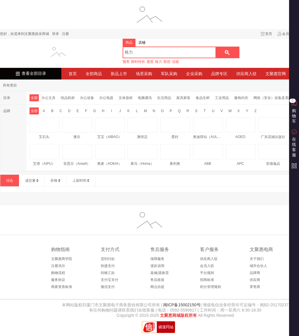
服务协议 (58, 280)
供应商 (255, 280)
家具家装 (183, 98)
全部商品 (94, 73)
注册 (65, 34)
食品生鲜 (203, 98)
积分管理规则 (210, 287)
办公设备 (87, 98)
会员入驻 (207, 266)
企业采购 (194, 73)
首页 (268, 34)
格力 (158, 62)
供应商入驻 (246, 73)
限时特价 (138, 62)
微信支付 (108, 287)
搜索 (227, 52)
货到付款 (108, 259)
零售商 (255, 287)
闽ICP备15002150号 (181, 305)
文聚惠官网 (275, 73)
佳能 (175, 62)
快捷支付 (108, 266)
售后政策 (157, 280)
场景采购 (144, 73)
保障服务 (157, 259)
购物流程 (58, 273)
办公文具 (48, 98)
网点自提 (157, 287)
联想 (167, 62)
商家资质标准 (61, 287)
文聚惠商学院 (61, 259)
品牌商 (255, 273)
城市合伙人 (258, 266)
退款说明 (157, 266)
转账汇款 (108, 273)
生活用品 (164, 98)
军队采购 (169, 73)
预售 (126, 62)
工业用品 (222, 98)
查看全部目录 (34, 73)
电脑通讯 (145, 98)
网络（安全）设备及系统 (272, 98)
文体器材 (126, 98)
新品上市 (119, 73)
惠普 (150, 62)
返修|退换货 (159, 273)
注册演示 (58, 266)
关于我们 (257, 259)
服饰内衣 (241, 98)
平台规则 (207, 273)
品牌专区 (219, 73)
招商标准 (207, 280)
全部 (34, 98)
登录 (55, 34)
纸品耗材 (68, 98)
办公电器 (106, 98)
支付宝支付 (109, 280)
